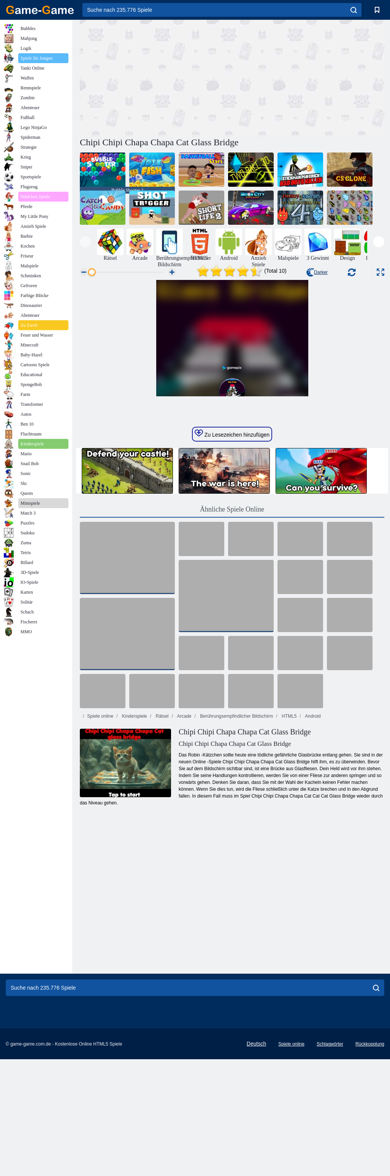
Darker (317, 272)
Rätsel (161, 833)
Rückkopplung (369, 1160)
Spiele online (100, 833)
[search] (354, 10)
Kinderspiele (133, 833)
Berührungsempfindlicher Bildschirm (236, 833)
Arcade (184, 833)
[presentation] (85, 241)
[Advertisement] (156, 77)
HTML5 (289, 833)
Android (312, 833)
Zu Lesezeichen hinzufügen (232, 550)
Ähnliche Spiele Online (232, 626)
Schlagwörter (330, 1160)
